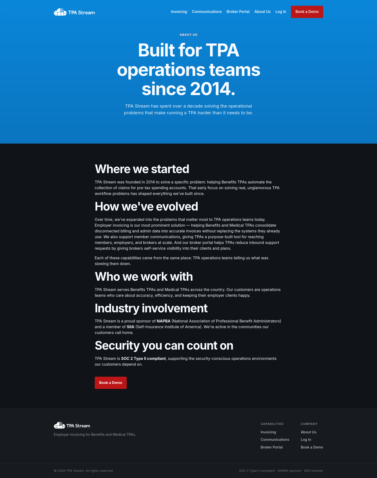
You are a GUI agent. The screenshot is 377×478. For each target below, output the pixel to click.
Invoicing (179, 11)
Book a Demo (307, 11)
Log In (281, 11)
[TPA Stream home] (74, 12)
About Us (262, 11)
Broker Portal (237, 11)
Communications (207, 11)
